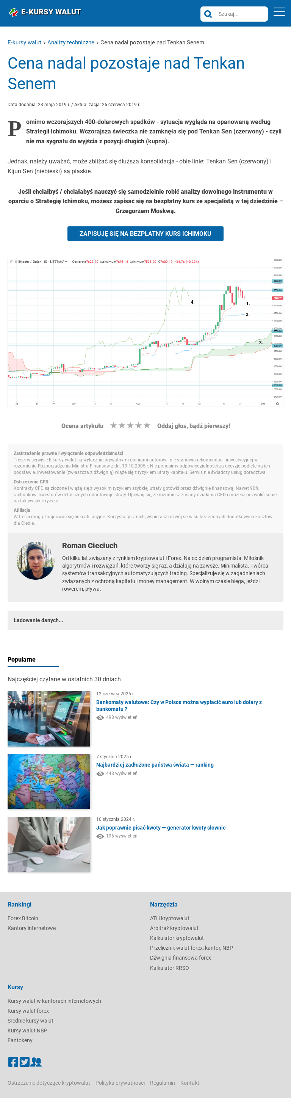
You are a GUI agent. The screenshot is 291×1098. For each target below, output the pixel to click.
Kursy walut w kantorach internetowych (54, 1001)
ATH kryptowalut (169, 918)
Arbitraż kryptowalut (174, 928)
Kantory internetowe (32, 928)
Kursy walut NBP (27, 1030)
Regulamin (162, 1083)
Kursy (15, 987)
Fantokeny (20, 1040)
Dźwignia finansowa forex (180, 958)
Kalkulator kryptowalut (177, 938)
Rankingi (19, 904)
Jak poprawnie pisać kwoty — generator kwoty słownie (161, 828)
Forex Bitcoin (23, 918)
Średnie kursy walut (30, 1021)
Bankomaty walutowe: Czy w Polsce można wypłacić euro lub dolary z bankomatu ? (179, 705)
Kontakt (189, 1083)
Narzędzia (164, 904)
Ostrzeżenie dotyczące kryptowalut (49, 1083)
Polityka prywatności (120, 1083)
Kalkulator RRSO (169, 968)
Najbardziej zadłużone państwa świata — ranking (155, 765)
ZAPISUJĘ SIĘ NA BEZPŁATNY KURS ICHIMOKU (145, 233)
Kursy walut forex (28, 1011)
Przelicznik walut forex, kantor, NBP (191, 948)
